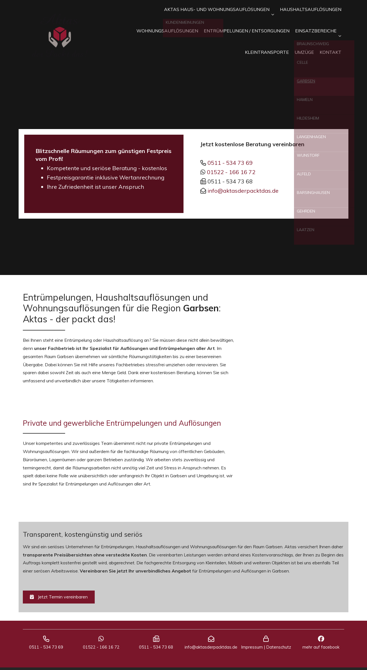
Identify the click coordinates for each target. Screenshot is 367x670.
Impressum (252, 649)
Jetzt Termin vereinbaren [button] (59, 597)
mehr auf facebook (320, 649)
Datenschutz (278, 649)
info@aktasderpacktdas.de (242, 190)
